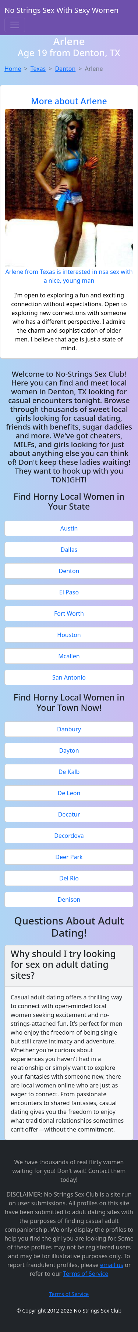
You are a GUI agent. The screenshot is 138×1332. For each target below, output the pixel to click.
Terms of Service (85, 1274)
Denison (69, 899)
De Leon (69, 793)
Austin (69, 528)
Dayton (69, 750)
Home (12, 69)
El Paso (69, 592)
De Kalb (69, 772)
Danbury (69, 729)
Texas (38, 69)
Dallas (69, 550)
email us (111, 1265)
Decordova (69, 836)
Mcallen (68, 656)
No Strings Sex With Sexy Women (61, 10)
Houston (69, 635)
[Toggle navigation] (14, 25)
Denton (65, 69)
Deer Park (68, 857)
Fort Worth (69, 613)
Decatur (69, 814)
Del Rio (69, 878)
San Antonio (69, 677)
